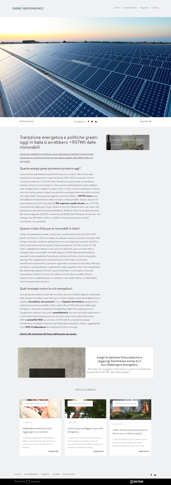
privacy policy (68, 474)
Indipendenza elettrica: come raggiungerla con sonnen (37, 430)
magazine (144, 8)
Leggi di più (53, 451)
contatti (154, 8)
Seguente (145, 121)
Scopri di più (116, 144)
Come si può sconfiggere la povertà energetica (85, 430)
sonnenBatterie (130, 8)
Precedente (27, 121)
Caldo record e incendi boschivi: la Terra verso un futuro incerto (130, 431)
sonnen (116, 8)
